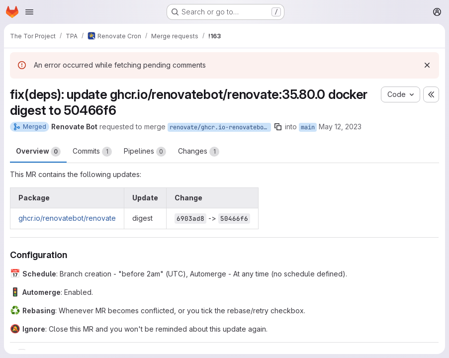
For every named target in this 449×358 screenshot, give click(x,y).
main (308, 127)
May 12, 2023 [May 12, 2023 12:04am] (340, 126)
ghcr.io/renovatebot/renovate (67, 218)
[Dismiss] (427, 65)
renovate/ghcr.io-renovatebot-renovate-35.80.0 (220, 127)
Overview (38, 152)
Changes (198, 152)
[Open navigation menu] (29, 12)
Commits (92, 152)
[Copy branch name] (278, 127)
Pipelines (145, 152)
